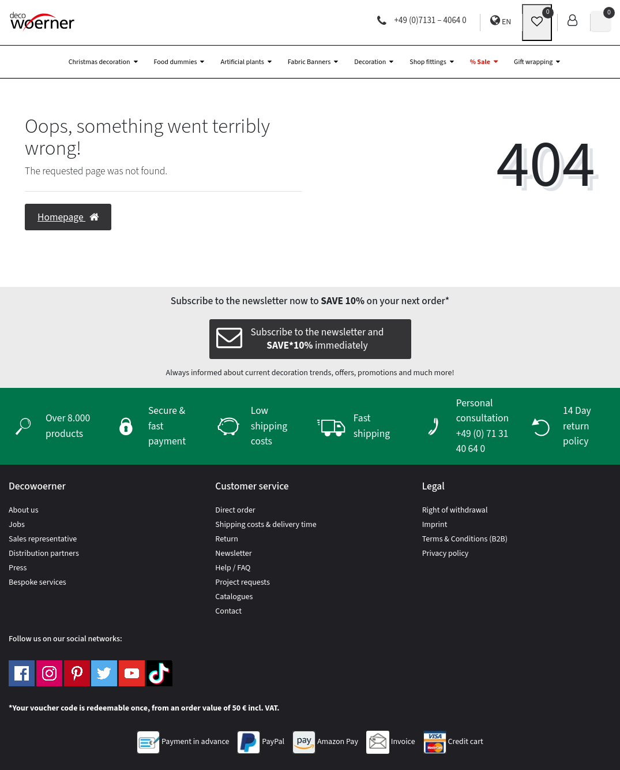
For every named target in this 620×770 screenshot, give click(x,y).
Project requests (242, 582)
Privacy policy (445, 553)
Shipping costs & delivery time (265, 524)
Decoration (370, 62)
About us (24, 510)
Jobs (17, 524)
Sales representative (43, 539)
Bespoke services (37, 582)
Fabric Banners (309, 62)
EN (500, 21)
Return (226, 539)
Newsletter (233, 553)
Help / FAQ (232, 568)
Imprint (435, 524)
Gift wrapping (533, 62)
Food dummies (175, 62)
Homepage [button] (68, 217)
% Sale (480, 62)
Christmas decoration (99, 62)
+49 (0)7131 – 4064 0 (422, 20)
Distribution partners (44, 553)
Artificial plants (242, 62)
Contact (228, 611)
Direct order (235, 510)
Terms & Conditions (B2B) (465, 539)
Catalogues (234, 597)
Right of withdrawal (455, 510)
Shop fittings (427, 62)
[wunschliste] (537, 22)
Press (18, 568)
